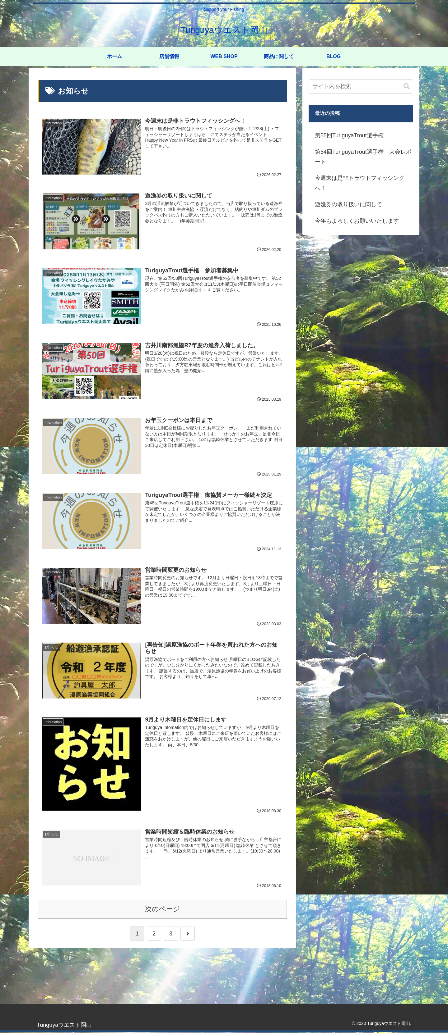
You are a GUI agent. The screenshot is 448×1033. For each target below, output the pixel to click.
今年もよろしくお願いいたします (357, 221)
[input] (361, 86)
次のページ (162, 910)
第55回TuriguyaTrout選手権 (349, 135)
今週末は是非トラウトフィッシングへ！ (359, 183)
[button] (406, 86)
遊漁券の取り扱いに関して (348, 204)
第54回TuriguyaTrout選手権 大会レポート (363, 157)
